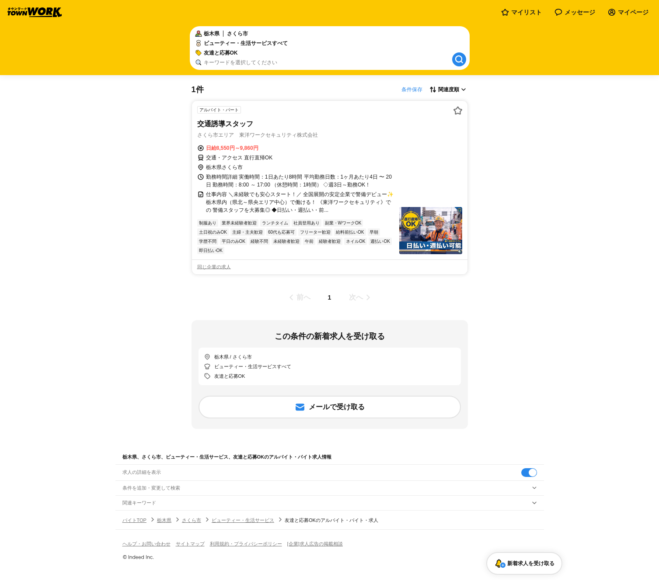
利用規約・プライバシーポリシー (246, 543)
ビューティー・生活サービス (243, 520)
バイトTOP (134, 520)
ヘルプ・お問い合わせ (146, 543)
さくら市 (191, 520)
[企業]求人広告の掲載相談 (315, 543)
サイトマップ (190, 543)
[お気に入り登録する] (457, 110)
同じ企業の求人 (214, 266)
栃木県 (164, 520)
